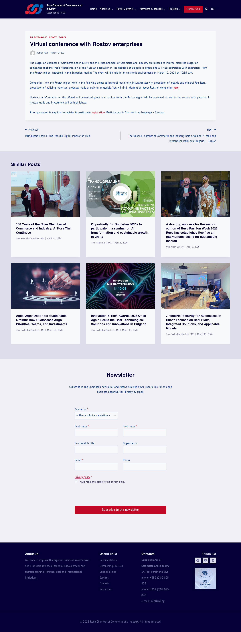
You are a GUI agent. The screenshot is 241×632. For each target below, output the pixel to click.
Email (78, 460)
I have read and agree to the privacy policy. (101, 482)
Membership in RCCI (111, 566)
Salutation (81, 409)
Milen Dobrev (177, 247)
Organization (130, 443)
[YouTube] (205, 560)
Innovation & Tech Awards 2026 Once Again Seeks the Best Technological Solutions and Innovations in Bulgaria (118, 320)
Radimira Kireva (104, 243)
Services (104, 577)
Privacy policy (82, 477)
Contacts (104, 583)
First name (81, 426)
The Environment (38, 37)
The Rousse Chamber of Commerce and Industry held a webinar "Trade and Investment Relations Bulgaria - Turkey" (169, 135)
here (176, 87)
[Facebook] (198, 560)
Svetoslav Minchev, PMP (32, 238)
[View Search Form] (206, 9)
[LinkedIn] (213, 560)
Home (93, 9)
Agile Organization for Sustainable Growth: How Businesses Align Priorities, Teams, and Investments (41, 320)
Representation (108, 560)
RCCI (46, 53)
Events (62, 37)
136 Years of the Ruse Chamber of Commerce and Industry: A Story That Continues (43, 228)
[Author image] (32, 53)
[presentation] (45, 194)
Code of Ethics (108, 572)
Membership (193, 9)
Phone (126, 460)
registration (98, 112)
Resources (105, 589)
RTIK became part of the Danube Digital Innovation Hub (71, 133)
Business (53, 37)
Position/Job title (84, 443)
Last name (130, 426)
